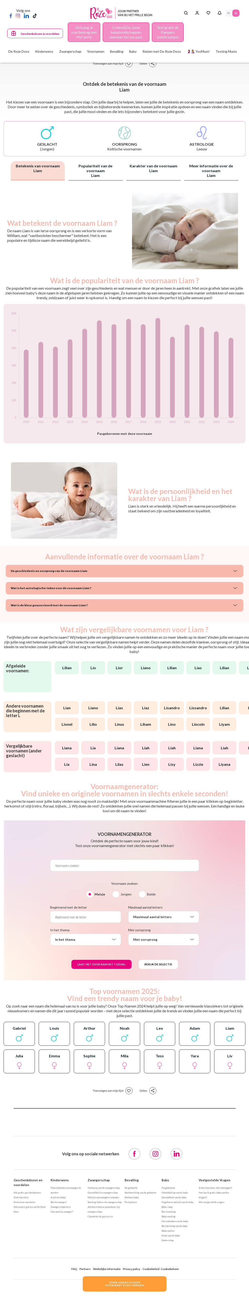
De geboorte (131, 1187)
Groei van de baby (171, 1235)
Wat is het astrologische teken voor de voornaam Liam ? (51, 588)
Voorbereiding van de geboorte (140, 1192)
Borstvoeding (169, 1211)
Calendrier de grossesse (100, 1216)
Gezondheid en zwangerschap (103, 1192)
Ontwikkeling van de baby (175, 1192)
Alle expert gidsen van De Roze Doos (30, 1209)
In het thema (59, 930)
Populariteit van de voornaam (95, 171)
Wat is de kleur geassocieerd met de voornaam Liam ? (49, 605)
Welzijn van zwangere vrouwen (103, 1197)
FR (229, 13)
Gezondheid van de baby (174, 1197)
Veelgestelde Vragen (214, 1180)
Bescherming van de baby (174, 1225)
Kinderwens (60, 1180)
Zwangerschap (99, 1180)
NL (236, 13)
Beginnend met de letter (68, 907)
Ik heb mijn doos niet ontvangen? (215, 1187)
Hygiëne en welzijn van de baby (178, 1202)
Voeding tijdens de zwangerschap (105, 1202)
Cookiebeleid (151, 1269)
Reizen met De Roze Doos (162, 51)
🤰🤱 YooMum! (198, 51)
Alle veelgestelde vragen (211, 1202)
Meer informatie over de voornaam (211, 171)
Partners (85, 1269)
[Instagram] (18, 15)
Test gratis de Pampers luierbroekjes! (168, 32)
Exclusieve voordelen (24, 1202)
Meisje (100, 894)
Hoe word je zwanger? (62, 1211)
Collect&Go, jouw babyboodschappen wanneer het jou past (126, 32)
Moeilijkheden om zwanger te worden (66, 1190)
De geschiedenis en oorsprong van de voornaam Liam (49, 571)
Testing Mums (226, 51)
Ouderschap (168, 1240)
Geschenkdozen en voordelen (28, 1182)
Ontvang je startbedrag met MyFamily (84, 32)
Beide (151, 894)
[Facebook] (11, 15)
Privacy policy (131, 1269)
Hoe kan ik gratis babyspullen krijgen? (214, 1195)
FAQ (74, 1269)
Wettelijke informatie (107, 1269)
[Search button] (186, 13)
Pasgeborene (168, 1187)
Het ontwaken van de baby (175, 1221)
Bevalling (132, 1180)
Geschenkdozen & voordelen (40, 34)
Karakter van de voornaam (153, 168)
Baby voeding (168, 1216)
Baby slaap (167, 1206)
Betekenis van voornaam (38, 168)
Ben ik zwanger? (59, 1202)
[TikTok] (35, 15)
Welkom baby (132, 1197)
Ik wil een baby (58, 1197)
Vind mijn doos (21, 1197)
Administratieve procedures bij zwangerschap (104, 1209)
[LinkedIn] (26, 15)
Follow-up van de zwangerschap (104, 1187)
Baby (165, 1180)
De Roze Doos (18, 51)
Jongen (126, 894)
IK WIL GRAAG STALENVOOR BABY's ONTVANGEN (124, 1283)
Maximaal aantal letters (145, 907)
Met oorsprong (139, 930)
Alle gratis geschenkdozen (27, 1192)
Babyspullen (168, 1230)
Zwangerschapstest (61, 1206)
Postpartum (131, 1202)
